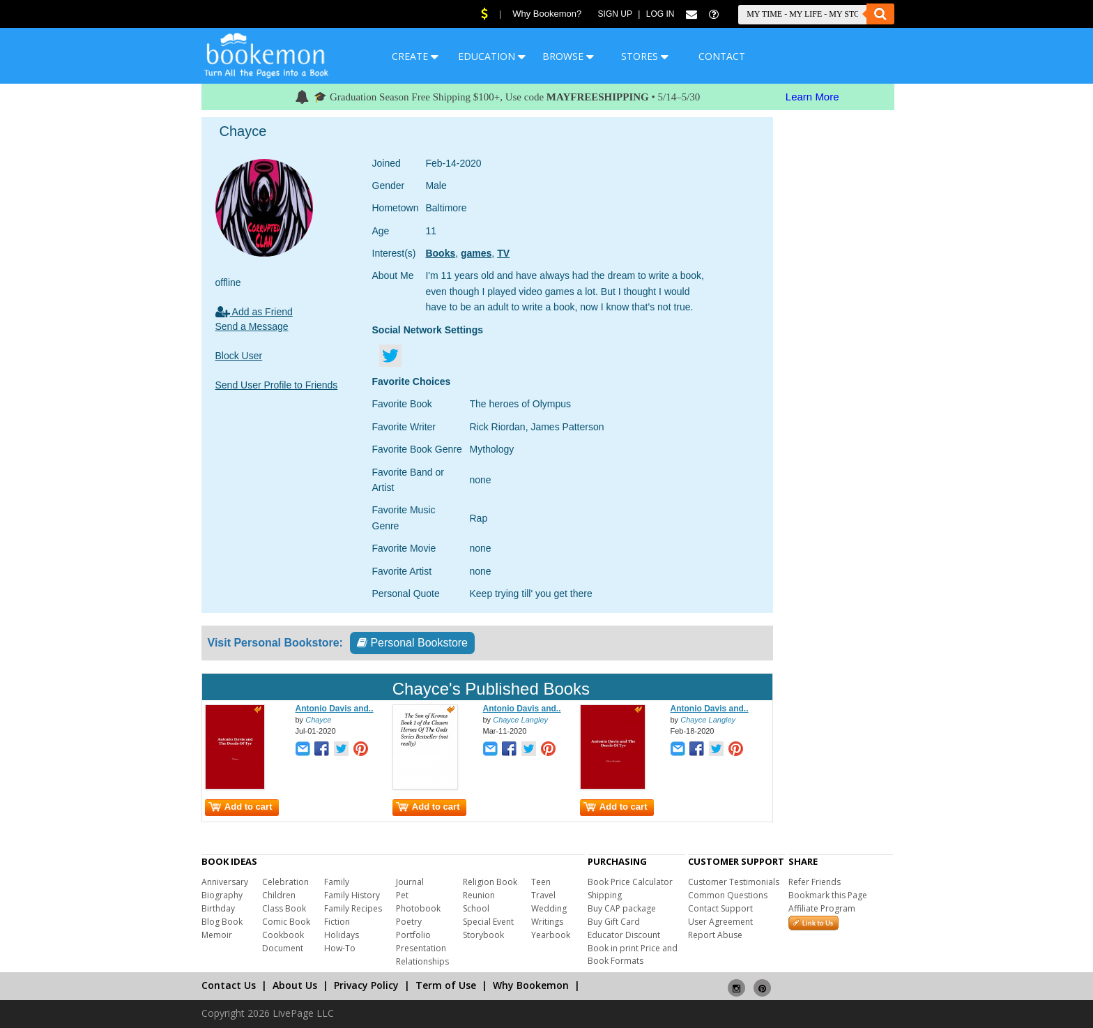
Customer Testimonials (733, 882)
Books (440, 253)
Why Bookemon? (546, 13)
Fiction (337, 922)
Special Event (488, 922)
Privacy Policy (366, 985)
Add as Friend (254, 311)
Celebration (285, 882)
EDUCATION (492, 56)
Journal (410, 882)
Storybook (483, 935)
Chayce (318, 720)
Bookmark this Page (827, 895)
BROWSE (568, 56)
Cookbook (283, 935)
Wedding (549, 908)
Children (279, 895)
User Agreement (720, 922)
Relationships (422, 961)
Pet (402, 895)
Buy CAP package (622, 908)
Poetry (409, 922)
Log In (660, 14)
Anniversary (224, 882)
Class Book (284, 908)
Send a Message (252, 326)
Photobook (418, 908)
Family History (352, 895)
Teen (541, 882)
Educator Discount (624, 935)
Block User (239, 355)
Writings (547, 922)
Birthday (218, 908)
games (476, 253)
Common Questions (727, 895)
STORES (644, 56)
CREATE (415, 56)
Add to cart (240, 806)
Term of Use (445, 985)
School (476, 908)
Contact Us (228, 985)
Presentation (421, 948)
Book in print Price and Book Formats (633, 954)
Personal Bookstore (412, 643)
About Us (295, 985)
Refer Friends (814, 882)
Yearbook (550, 935)
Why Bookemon (531, 985)
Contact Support (720, 908)
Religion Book (490, 882)
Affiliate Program (821, 908)
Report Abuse (715, 935)
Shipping (605, 895)
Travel (543, 895)
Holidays (341, 935)
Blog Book (222, 922)
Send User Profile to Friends (276, 385)
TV (503, 253)
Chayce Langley (520, 720)
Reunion (479, 895)
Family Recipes (353, 908)
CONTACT (721, 56)
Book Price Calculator (630, 882)
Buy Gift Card (614, 922)
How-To (340, 948)
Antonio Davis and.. (335, 708)
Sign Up (615, 14)
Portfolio (413, 935)
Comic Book (286, 922)
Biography (222, 895)
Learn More (812, 97)
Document (282, 948)
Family (336, 882)
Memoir (216, 935)
